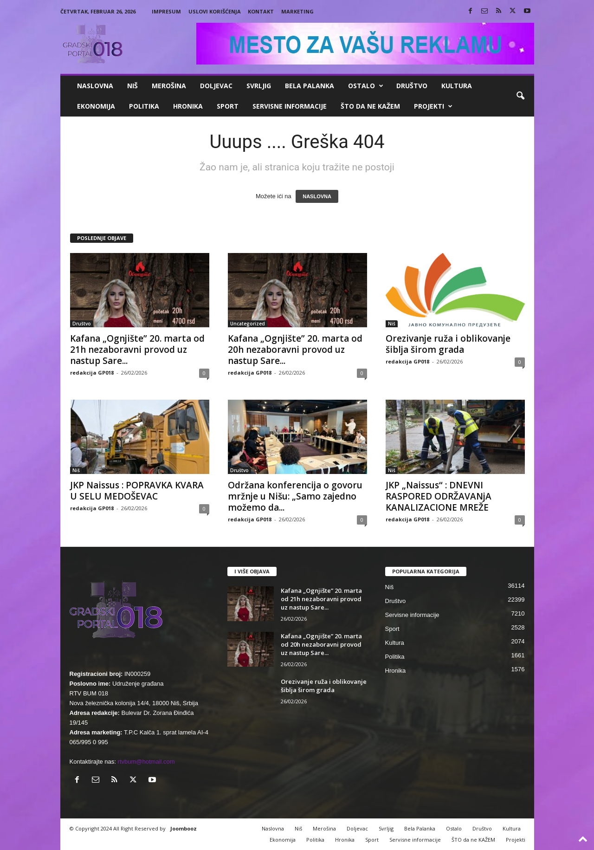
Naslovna (95, 85)
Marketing (297, 11)
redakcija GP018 (92, 372)
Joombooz (183, 828)
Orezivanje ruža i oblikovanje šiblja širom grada (448, 344)
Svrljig (258, 85)
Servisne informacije (289, 106)
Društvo (411, 85)
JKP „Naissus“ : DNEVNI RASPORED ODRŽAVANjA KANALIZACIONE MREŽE (438, 496)
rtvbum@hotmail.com (146, 761)
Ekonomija (96, 106)
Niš (132, 85)
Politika (144, 106)
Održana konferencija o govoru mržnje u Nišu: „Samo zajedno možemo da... (295, 496)
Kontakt (261, 11)
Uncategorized (247, 323)
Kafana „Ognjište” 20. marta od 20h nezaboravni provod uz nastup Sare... (295, 349)
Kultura (456, 85)
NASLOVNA (317, 196)
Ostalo (365, 86)
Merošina (169, 85)
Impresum (166, 11)
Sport (228, 106)
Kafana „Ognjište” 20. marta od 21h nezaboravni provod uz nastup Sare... (137, 349)
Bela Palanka (309, 85)
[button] (520, 96)
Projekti (433, 106)
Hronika (188, 106)
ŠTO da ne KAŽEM (370, 106)
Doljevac (216, 85)
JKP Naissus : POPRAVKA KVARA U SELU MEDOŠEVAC (137, 490)
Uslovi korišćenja (214, 11)
